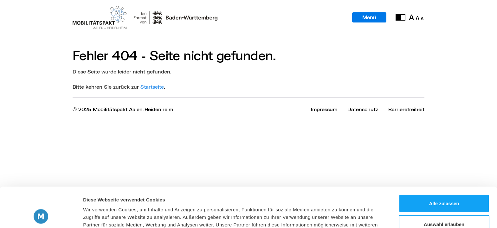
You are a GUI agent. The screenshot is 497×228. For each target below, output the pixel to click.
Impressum (324, 109)
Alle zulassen (444, 165)
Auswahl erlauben (444, 186)
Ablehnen (444, 207)
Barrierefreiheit (406, 109)
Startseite (152, 87)
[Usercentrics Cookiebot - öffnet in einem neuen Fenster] (41, 215)
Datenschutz (362, 109)
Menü (369, 17)
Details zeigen (337, 215)
